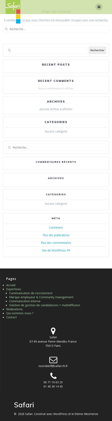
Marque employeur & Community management (41, 297)
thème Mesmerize (86, 414)
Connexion (56, 227)
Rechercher (97, 50)
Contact (11, 317)
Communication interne (25, 301)
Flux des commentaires (56, 243)
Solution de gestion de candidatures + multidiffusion (44, 305)
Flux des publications (56, 235)
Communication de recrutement (31, 293)
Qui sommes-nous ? (20, 313)
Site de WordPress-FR (56, 250)
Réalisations (14, 309)
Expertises (13, 289)
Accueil (10, 285)
